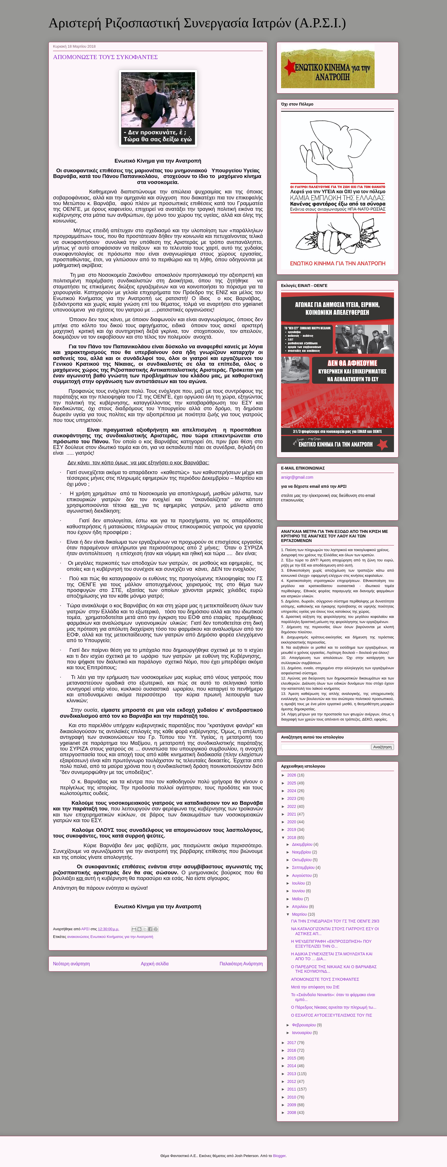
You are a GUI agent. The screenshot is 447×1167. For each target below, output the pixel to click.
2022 (292, 806)
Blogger (279, 1156)
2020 (292, 822)
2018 (292, 837)
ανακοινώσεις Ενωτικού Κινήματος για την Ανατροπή (110, 937)
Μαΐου (298, 899)
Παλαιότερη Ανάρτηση (241, 963)
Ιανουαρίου (302, 1032)
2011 (292, 1089)
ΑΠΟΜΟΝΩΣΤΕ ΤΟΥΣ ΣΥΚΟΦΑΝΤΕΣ (325, 979)
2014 (292, 1065)
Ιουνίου (299, 891)
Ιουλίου (299, 883)
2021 (292, 814)
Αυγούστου (302, 875)
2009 (292, 1105)
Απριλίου (300, 906)
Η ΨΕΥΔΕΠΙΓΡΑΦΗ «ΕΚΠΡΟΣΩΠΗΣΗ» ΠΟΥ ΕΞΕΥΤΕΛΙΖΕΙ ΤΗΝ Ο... (331, 943)
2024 (292, 790)
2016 (292, 1050)
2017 (292, 1042)
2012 (292, 1081)
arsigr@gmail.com (297, 477)
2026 (292, 775)
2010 (292, 1097)
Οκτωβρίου (302, 859)
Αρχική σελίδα (154, 963)
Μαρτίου (300, 914)
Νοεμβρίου (302, 852)
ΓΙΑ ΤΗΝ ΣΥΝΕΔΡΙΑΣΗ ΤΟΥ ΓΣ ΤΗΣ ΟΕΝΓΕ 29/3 (335, 921)
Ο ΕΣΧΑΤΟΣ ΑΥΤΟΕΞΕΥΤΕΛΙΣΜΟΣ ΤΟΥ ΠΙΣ (331, 1015)
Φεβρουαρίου (304, 1025)
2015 (292, 1058)
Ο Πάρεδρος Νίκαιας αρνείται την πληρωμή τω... (333, 1007)
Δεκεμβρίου (302, 844)
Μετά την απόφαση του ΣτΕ (315, 987)
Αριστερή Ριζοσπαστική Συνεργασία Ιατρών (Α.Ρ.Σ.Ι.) (197, 22)
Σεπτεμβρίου (304, 867)
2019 (292, 829)
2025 (292, 783)
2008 (292, 1112)
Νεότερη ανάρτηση (71, 963)
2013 (292, 1073)
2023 (292, 798)
